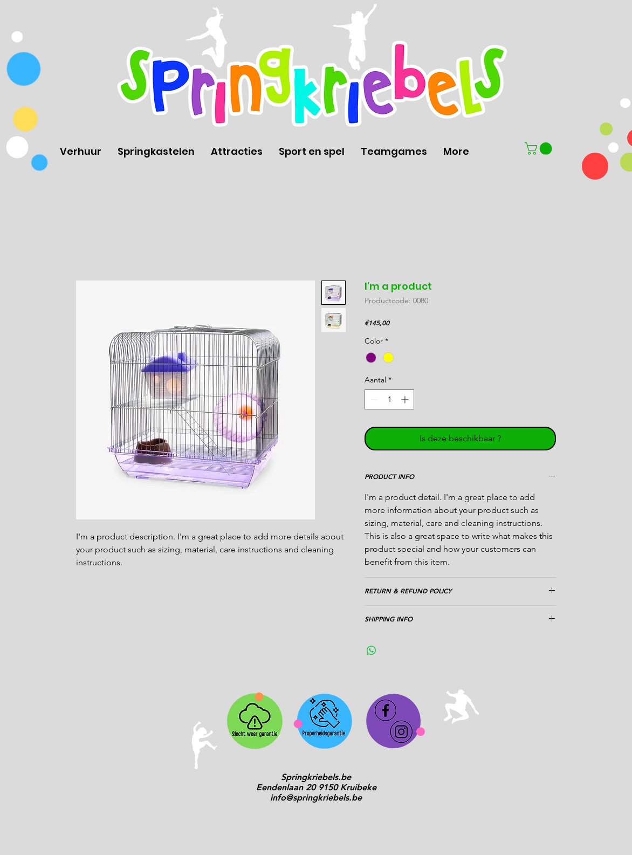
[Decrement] (373, 399)
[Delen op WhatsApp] (371, 650)
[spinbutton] (389, 399)
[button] (540, 148)
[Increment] (406, 399)
